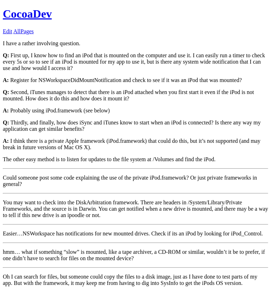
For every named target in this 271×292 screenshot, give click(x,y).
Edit (7, 31)
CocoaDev (27, 13)
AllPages (23, 31)
